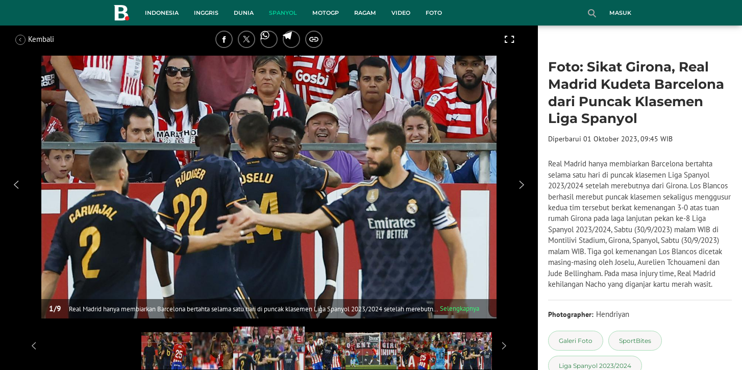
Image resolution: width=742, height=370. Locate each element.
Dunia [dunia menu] (244, 12)
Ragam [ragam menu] (365, 12)
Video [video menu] (400, 12)
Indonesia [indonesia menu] (162, 12)
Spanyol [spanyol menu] (283, 12)
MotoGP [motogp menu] (325, 12)
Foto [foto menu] (434, 12)
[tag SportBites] (635, 341)
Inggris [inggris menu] (206, 12)
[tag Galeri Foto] (575, 341)
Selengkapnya (459, 308)
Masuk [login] (620, 12)
